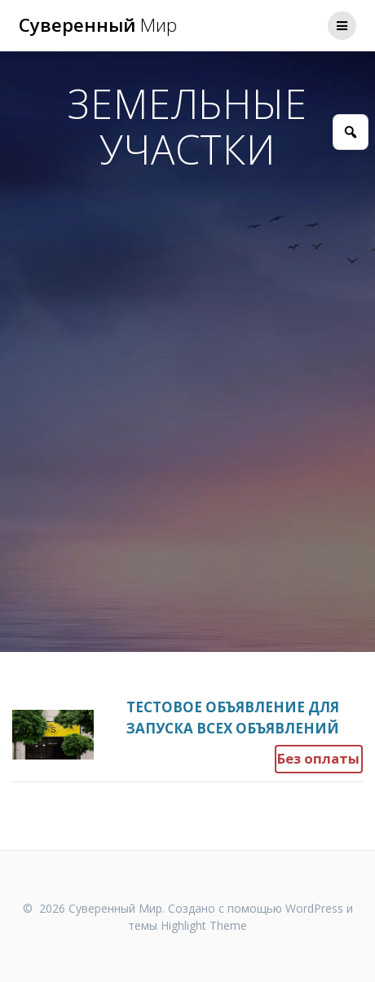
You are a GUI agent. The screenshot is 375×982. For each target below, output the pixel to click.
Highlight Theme (204, 925)
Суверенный (98, 25)
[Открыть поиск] (350, 132)
